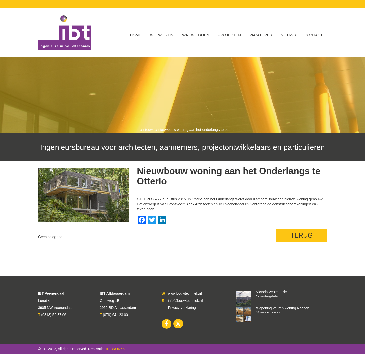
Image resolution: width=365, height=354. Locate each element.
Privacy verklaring (182, 308)
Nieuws (288, 35)
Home (135, 35)
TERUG (301, 235)
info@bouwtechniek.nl (185, 301)
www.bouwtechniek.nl (185, 293)
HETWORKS (115, 349)
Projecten (229, 35)
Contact (314, 35)
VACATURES (260, 35)
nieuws (149, 130)
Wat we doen (195, 35)
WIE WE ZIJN (162, 35)
